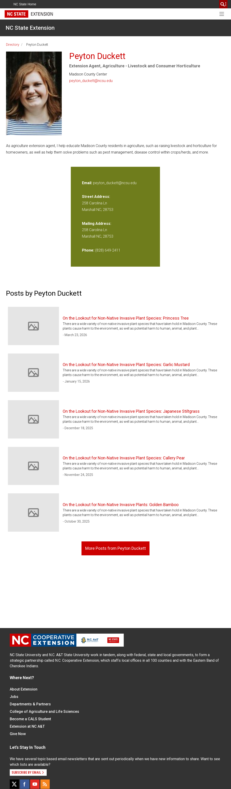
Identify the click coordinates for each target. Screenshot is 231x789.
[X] (14, 784)
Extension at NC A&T (27, 726)
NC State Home (24, 4)
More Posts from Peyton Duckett (115, 548)
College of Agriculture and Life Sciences (44, 711)
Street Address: (96, 196)
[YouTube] (34, 784)
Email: (87, 183)
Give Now (18, 734)
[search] (223, 4)
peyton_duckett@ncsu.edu (91, 81)
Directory (12, 44)
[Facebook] (24, 784)
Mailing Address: (96, 223)
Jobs (14, 696)
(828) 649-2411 (107, 250)
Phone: (88, 250)
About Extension (23, 689)
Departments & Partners (30, 704)
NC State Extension (30, 28)
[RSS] (45, 784)
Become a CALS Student (30, 719)
